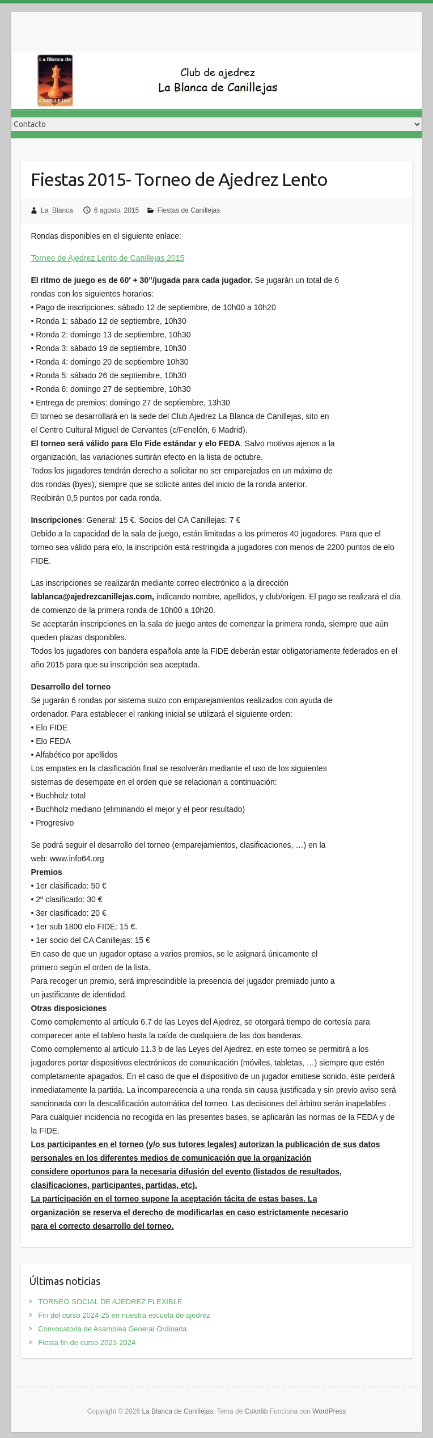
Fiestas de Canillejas (189, 210)
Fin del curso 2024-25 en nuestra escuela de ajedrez (124, 1315)
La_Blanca (57, 210)
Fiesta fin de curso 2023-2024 (86, 1342)
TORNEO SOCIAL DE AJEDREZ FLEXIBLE (110, 1301)
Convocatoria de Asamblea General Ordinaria (112, 1329)
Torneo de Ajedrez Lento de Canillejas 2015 (107, 258)
